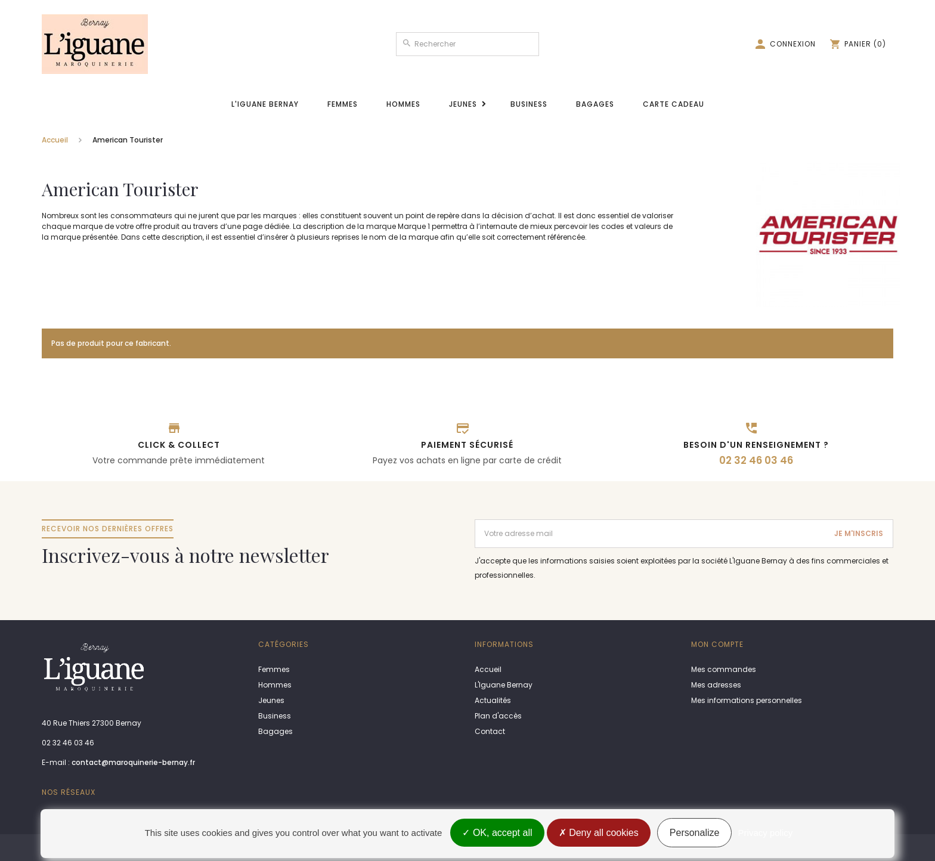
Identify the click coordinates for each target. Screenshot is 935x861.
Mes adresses (716, 685)
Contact (490, 731)
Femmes (342, 104)
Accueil (55, 140)
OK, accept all (497, 833)
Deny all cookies (599, 833)
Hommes (403, 104)
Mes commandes (723, 669)
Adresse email (502, 524)
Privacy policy (765, 833)
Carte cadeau (673, 104)
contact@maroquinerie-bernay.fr (133, 762)
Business (528, 104)
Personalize (695, 833)
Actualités (493, 700)
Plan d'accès (498, 716)
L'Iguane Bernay (265, 104)
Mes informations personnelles (746, 700)
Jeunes (463, 104)
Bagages (595, 104)
